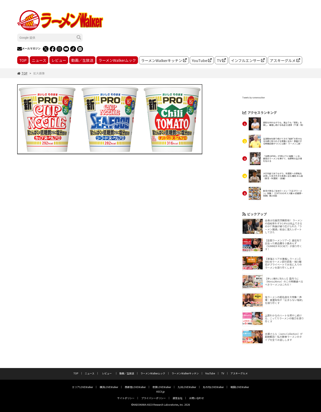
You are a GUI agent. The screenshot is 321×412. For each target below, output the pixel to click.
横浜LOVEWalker (109, 387)
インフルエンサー (248, 60)
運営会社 (177, 398)
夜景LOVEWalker (162, 387)
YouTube (202, 60)
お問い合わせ (196, 398)
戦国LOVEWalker (240, 387)
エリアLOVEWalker (82, 387)
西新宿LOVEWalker (135, 387)
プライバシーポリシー (153, 398)
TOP (23, 60)
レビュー (58, 60)
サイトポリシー (126, 398)
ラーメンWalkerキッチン (164, 60)
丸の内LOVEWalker (213, 387)
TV (221, 60)
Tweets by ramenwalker (253, 97)
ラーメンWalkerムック (117, 60)
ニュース (39, 60)
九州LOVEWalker (187, 387)
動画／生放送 (82, 60)
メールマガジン (29, 49)
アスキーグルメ (285, 60)
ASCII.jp (160, 391)
